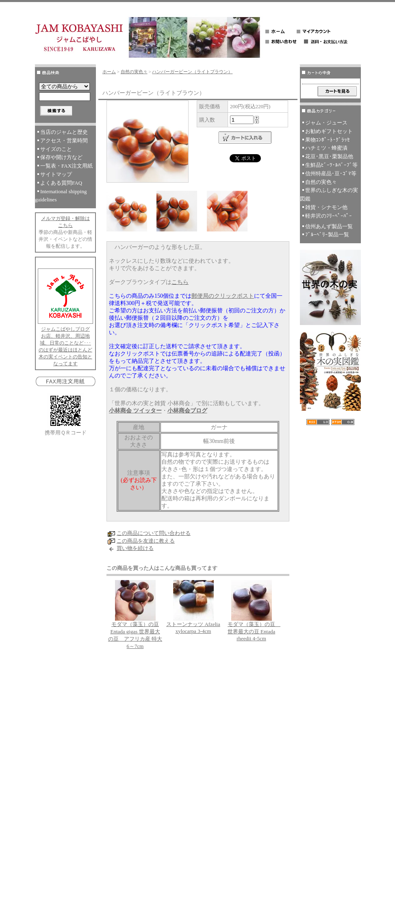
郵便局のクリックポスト (222, 296)
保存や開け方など (61, 157)
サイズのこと (56, 149)
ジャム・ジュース (326, 123)
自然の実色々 (134, 71)
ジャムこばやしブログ (65, 329)
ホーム (109, 71)
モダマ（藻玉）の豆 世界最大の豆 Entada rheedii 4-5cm (254, 631)
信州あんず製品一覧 (329, 226)
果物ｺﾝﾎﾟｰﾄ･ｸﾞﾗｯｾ (327, 140)
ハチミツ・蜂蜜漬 (326, 148)
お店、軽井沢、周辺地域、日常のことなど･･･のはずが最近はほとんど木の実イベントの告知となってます (65, 349)
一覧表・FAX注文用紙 (66, 166)
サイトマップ (56, 174)
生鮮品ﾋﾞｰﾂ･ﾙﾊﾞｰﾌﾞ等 (331, 165)
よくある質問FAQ (61, 183)
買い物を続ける (135, 548)
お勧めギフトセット (329, 131)
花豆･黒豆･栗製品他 (329, 156)
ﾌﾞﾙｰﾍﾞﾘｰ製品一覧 (327, 234)
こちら (180, 282)
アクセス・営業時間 (64, 140)
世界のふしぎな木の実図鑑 (329, 194)
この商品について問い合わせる (154, 533)
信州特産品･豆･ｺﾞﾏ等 (330, 173)
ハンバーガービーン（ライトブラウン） (192, 71)
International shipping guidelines (61, 195)
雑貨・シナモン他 (326, 207)
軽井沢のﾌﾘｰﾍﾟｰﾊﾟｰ (328, 216)
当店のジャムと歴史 (64, 132)
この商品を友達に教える (146, 541)
